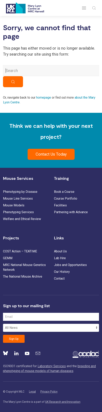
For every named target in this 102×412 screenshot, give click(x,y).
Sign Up (14, 338)
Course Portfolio (65, 198)
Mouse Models (13, 205)
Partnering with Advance (71, 212)
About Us (60, 251)
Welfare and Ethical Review (22, 219)
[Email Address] (51, 317)
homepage (43, 97)
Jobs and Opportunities (70, 265)
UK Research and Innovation (62, 401)
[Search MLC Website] (51, 70)
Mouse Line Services (18, 198)
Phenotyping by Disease (20, 192)
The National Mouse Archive (22, 276)
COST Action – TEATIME (20, 251)
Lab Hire (60, 258)
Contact (59, 278)
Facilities (60, 205)
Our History (62, 272)
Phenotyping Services (18, 212)
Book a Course (64, 192)
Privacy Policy (49, 391)
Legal (32, 391)
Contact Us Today (51, 154)
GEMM (7, 258)
